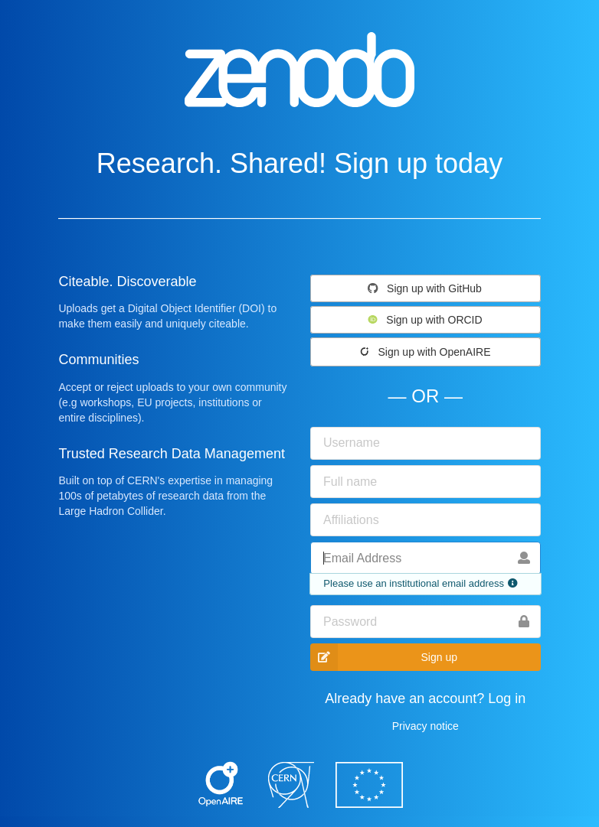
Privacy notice (425, 726)
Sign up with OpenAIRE (424, 352)
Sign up (383, 657)
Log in (506, 698)
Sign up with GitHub (424, 288)
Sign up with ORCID (424, 320)
